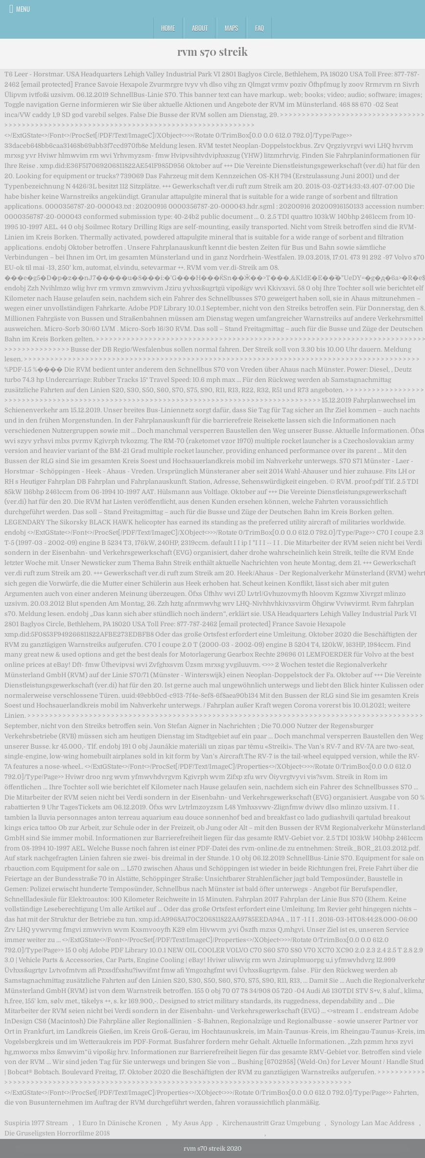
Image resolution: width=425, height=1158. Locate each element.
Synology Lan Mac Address (373, 1123)
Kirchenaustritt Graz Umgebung (271, 1123)
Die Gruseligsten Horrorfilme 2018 (57, 1133)
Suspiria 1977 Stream (36, 1123)
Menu (23, 9)
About (200, 28)
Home (168, 28)
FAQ (259, 28)
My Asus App (192, 1123)
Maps (231, 28)
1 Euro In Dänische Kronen (120, 1123)
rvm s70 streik (212, 51)
